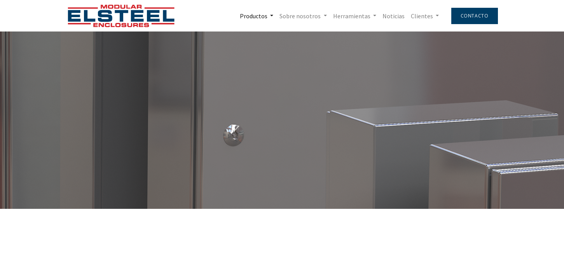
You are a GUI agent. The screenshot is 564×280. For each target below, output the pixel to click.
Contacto (475, 15)
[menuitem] (393, 16)
